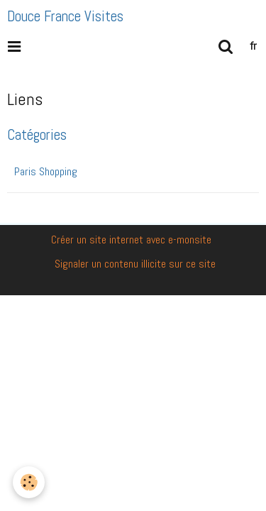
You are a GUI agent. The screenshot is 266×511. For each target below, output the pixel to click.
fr (253, 45)
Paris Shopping (45, 171)
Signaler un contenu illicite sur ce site (135, 263)
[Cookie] (29, 482)
